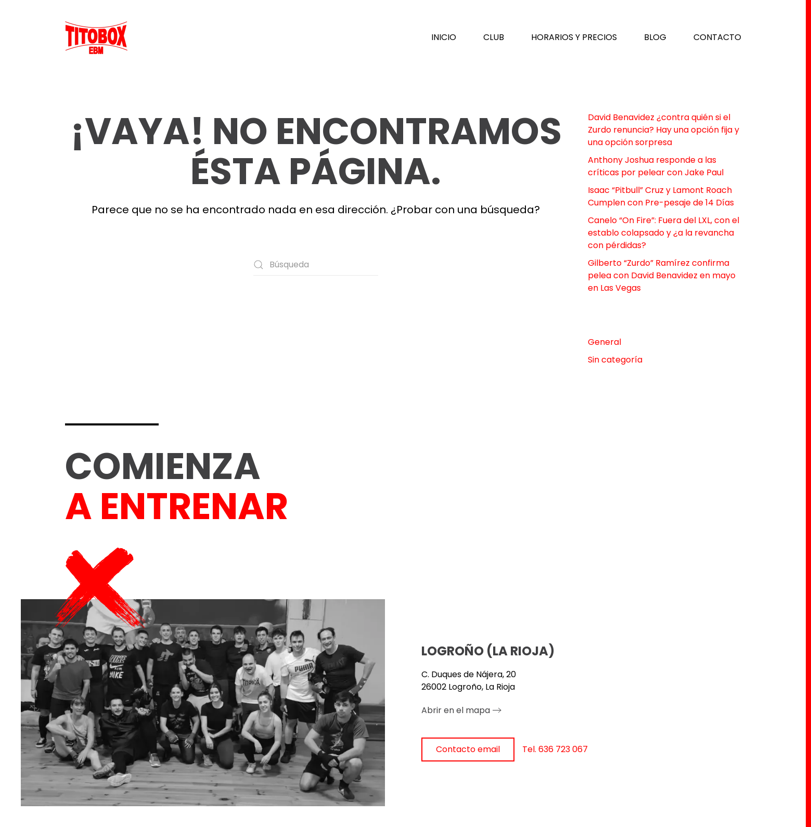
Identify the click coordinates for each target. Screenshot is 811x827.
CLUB (493, 37)
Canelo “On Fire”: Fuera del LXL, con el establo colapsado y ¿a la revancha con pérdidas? (663, 232)
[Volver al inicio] (96, 37)
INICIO (443, 37)
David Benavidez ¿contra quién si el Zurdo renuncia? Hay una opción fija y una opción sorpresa (663, 129)
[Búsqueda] (315, 265)
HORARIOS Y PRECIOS (574, 37)
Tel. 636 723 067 (555, 749)
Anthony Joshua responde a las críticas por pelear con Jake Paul (656, 166)
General (604, 342)
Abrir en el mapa (455, 710)
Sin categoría (615, 360)
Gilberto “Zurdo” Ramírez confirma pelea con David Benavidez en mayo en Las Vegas (662, 275)
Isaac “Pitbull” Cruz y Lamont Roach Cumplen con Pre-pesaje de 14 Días (661, 196)
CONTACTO (717, 37)
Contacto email (468, 749)
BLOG (655, 37)
